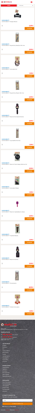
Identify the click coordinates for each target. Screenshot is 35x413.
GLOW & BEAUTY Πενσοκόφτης (9, 283)
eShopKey (7, 409)
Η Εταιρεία (4, 345)
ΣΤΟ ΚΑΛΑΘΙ (29, 28)
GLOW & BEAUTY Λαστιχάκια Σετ (9, 69)
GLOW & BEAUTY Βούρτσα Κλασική (10, 259)
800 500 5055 (6, 334)
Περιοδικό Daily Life (6, 356)
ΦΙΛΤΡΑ (8, 5)
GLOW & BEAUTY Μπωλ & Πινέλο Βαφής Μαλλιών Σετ (14, 164)
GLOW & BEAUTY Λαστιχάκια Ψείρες (10, 188)
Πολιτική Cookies (5, 385)
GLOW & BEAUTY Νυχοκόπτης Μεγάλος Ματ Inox (13, 45)
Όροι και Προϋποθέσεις (6, 382)
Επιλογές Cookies (5, 387)
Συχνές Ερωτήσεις (5, 367)
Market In (8, 2)
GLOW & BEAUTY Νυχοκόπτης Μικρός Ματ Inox (13, 93)
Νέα (3, 348)
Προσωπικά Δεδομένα (6, 383)
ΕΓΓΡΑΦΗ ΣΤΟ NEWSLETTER (17, 403)
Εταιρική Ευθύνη (5, 359)
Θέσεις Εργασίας (5, 352)
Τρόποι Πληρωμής (5, 374)
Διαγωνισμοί (4, 391)
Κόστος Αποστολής (6, 372)
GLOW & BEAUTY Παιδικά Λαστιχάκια (10, 307)
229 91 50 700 (6, 337)
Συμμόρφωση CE (5, 357)
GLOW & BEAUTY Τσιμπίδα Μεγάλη (10, 235)
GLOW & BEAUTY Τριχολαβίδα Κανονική (11, 140)
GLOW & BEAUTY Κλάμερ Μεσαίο (9, 21)
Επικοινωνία (4, 361)
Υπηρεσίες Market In (6, 350)
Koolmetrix (17, 409)
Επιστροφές (4, 370)
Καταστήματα (4, 347)
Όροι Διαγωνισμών (5, 389)
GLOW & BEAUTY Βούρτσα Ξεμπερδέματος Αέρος (13, 212)
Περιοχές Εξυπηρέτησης (6, 376)
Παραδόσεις (4, 369)
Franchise (4, 354)
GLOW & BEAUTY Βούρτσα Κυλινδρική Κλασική (13, 116)
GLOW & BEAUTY (5, 20)
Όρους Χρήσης (13, 406)
